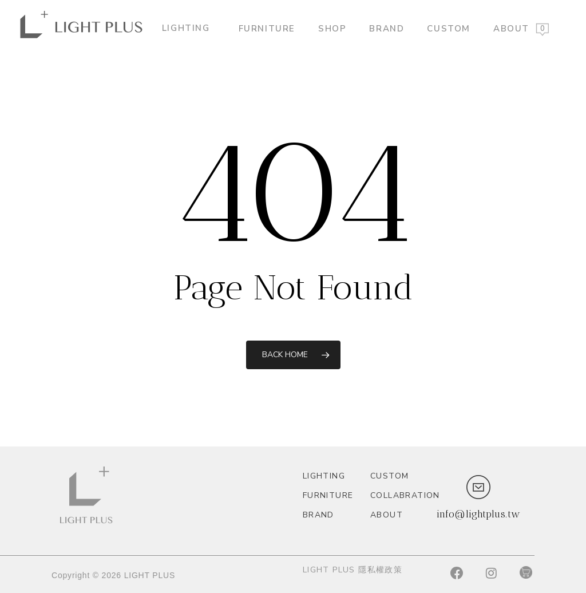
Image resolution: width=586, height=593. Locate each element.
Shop (332, 28)
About (511, 28)
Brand (386, 28)
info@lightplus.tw (478, 514)
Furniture (267, 28)
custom (448, 28)
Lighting (190, 27)
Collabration (399, 495)
